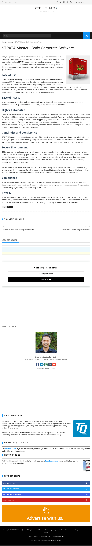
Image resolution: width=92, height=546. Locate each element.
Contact (48, 537)
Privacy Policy (32, 537)
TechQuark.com (51, 461)
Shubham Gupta (55, 541)
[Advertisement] (46, 26)
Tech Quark (22, 530)
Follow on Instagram (46, 495)
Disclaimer (41, 537)
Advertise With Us (58, 537)
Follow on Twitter (46, 489)
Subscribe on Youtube (46, 500)
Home (4, 42)
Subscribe (46, 280)
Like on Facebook (46, 484)
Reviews (10, 42)
